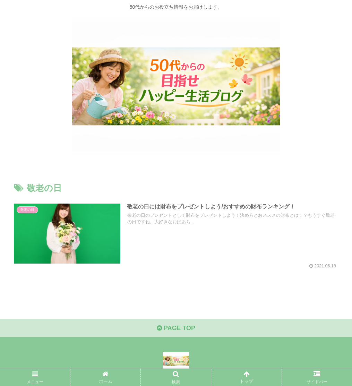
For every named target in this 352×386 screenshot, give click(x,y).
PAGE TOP (176, 328)
